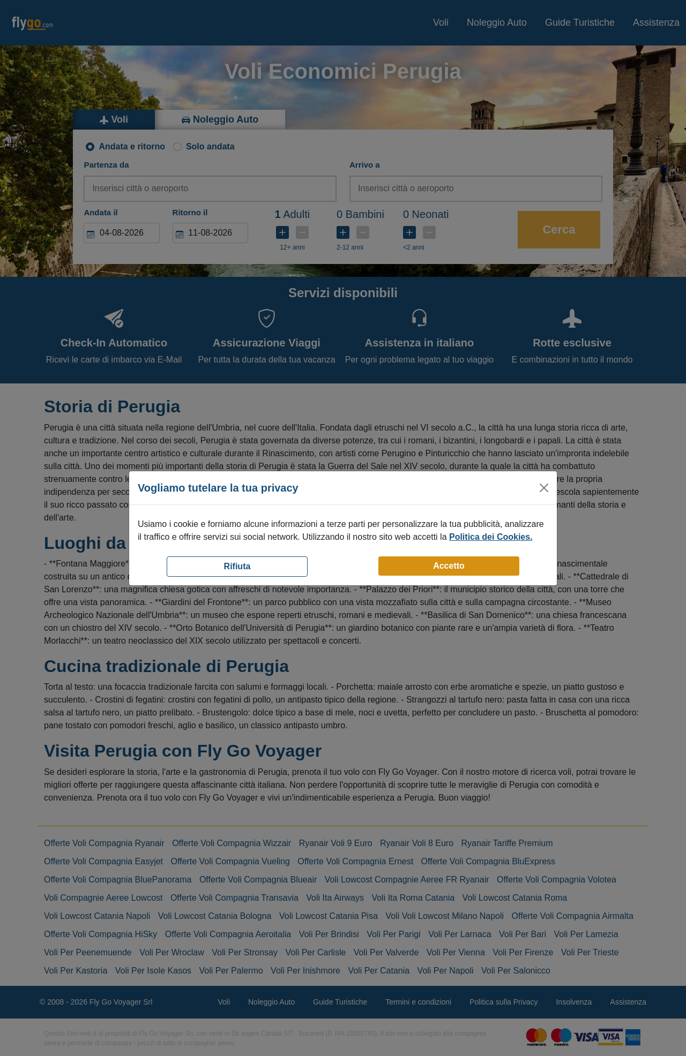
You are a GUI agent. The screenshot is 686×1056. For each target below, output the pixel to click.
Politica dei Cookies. (491, 536)
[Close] (544, 487)
